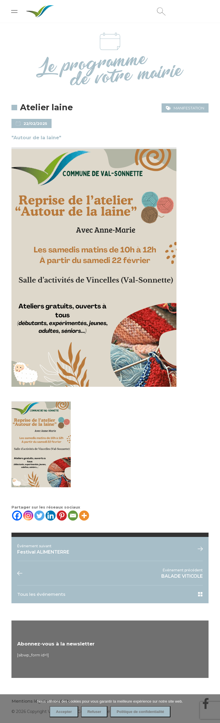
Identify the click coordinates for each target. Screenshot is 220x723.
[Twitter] (39, 516)
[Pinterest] (62, 516)
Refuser (94, 712)
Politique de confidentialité (140, 712)
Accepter (64, 712)
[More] (84, 516)
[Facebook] (17, 516)
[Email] (73, 516)
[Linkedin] (51, 516)
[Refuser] (213, 709)
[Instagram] (28, 516)
